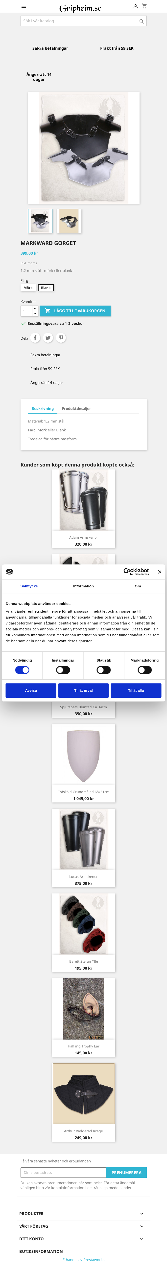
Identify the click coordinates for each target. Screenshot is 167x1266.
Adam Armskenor (83, 537)
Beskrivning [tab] (43, 408)
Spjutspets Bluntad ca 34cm (83, 707)
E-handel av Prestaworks (83, 1259)
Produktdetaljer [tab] (76, 408)
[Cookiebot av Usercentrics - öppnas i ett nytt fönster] (127, 572)
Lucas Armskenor (83, 876)
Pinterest (61, 338)
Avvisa (31, 690)
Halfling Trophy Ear (83, 1046)
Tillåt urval (83, 690)
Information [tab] (83, 586)
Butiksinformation (41, 1251)
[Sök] (84, 21)
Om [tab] (138, 586)
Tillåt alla (136, 690)
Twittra (48, 338)
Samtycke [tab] (29, 586)
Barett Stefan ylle (83, 961)
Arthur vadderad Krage (83, 1131)
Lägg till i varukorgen (75, 311)
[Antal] (26, 311)
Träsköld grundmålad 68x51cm (83, 791)
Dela (35, 338)
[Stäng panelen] (159, 572)
